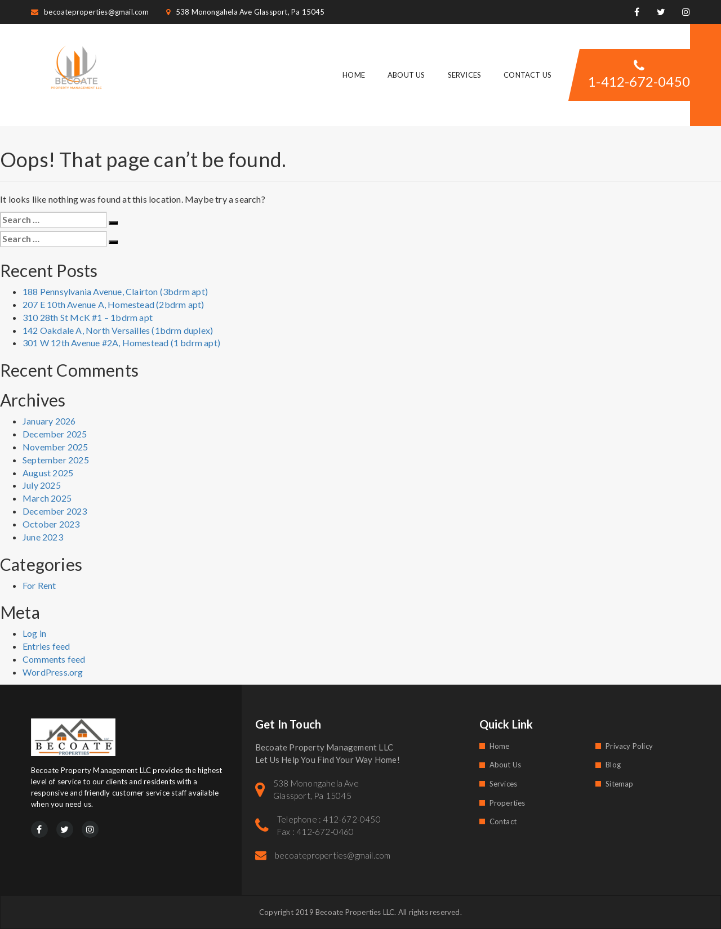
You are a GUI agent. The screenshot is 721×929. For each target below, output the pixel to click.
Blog (613, 764)
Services (465, 74)
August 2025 (48, 472)
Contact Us (527, 74)
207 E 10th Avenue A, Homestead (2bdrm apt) (113, 304)
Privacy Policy (629, 746)
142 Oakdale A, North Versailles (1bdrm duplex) (118, 330)
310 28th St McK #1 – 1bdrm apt (88, 317)
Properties (507, 802)
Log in (34, 633)
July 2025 (42, 485)
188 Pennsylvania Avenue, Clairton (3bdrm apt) (115, 291)
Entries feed (46, 646)
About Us (406, 74)
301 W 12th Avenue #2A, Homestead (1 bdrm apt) (121, 342)
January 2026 (49, 421)
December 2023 (55, 511)
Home (353, 74)
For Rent (39, 585)
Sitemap (619, 783)
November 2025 (55, 446)
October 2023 (51, 524)
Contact (503, 821)
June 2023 (43, 537)
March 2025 (47, 498)
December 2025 (55, 433)
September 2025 (56, 459)
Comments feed (54, 659)
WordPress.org (53, 672)
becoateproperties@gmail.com (90, 11)
